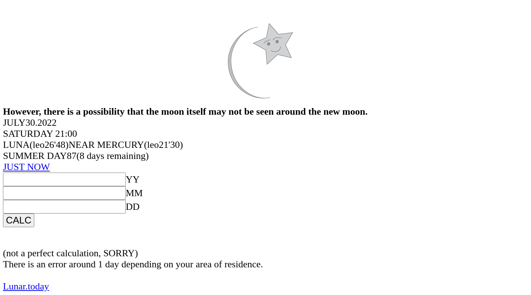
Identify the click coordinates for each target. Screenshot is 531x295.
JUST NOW (26, 167)
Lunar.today (26, 286)
